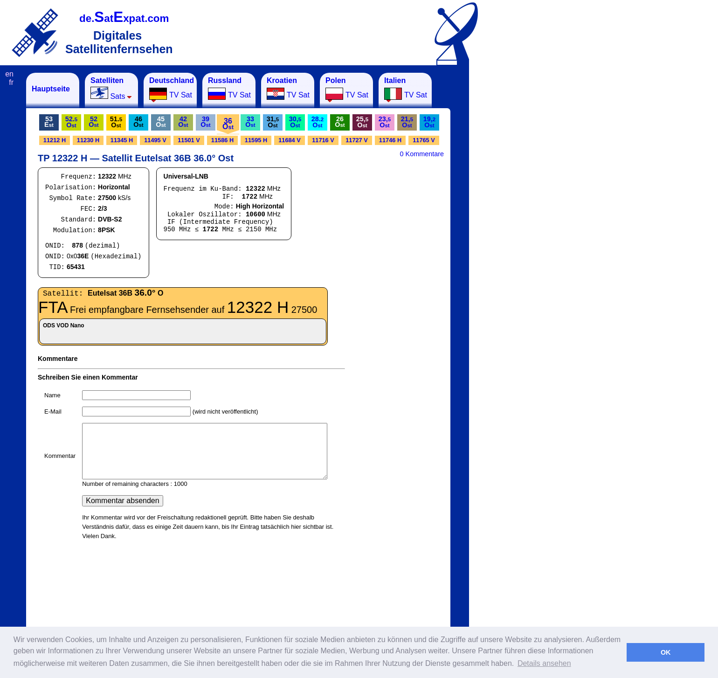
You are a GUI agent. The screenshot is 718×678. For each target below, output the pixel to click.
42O (183, 121)
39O (205, 121)
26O (340, 121)
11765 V (424, 140)
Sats (111, 88)
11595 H (256, 140)
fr (11, 82)
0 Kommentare (422, 154)
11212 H (54, 140)
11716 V (323, 140)
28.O (317, 122)
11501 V (189, 140)
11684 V (289, 140)
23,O (385, 122)
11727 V (356, 140)
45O (161, 121)
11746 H (390, 140)
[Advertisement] (515, 213)
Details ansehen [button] (544, 663)
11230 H (88, 140)
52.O (71, 122)
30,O (295, 122)
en (9, 74)
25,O (362, 122)
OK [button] (666, 652)
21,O (407, 122)
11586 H (222, 140)
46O (138, 121)
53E (49, 121)
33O (250, 121)
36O (228, 124)
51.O (116, 122)
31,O (273, 122)
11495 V (155, 140)
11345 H (121, 140)
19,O (429, 122)
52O (93, 121)
